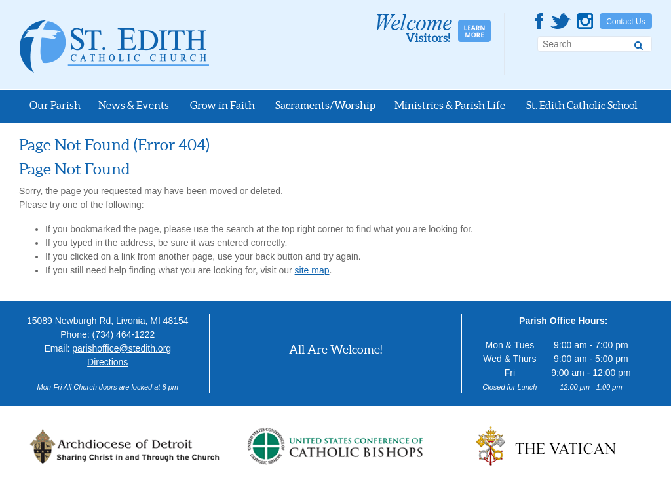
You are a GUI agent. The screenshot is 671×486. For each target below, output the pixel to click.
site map (312, 270)
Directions (107, 362)
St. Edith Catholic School (582, 105)
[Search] (638, 43)
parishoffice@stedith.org (121, 348)
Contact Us (625, 21)
